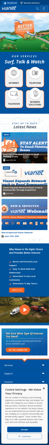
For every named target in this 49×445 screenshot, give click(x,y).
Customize (24, 436)
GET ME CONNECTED (18, 350)
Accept (24, 429)
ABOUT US (17, 290)
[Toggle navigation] (43, 8)
